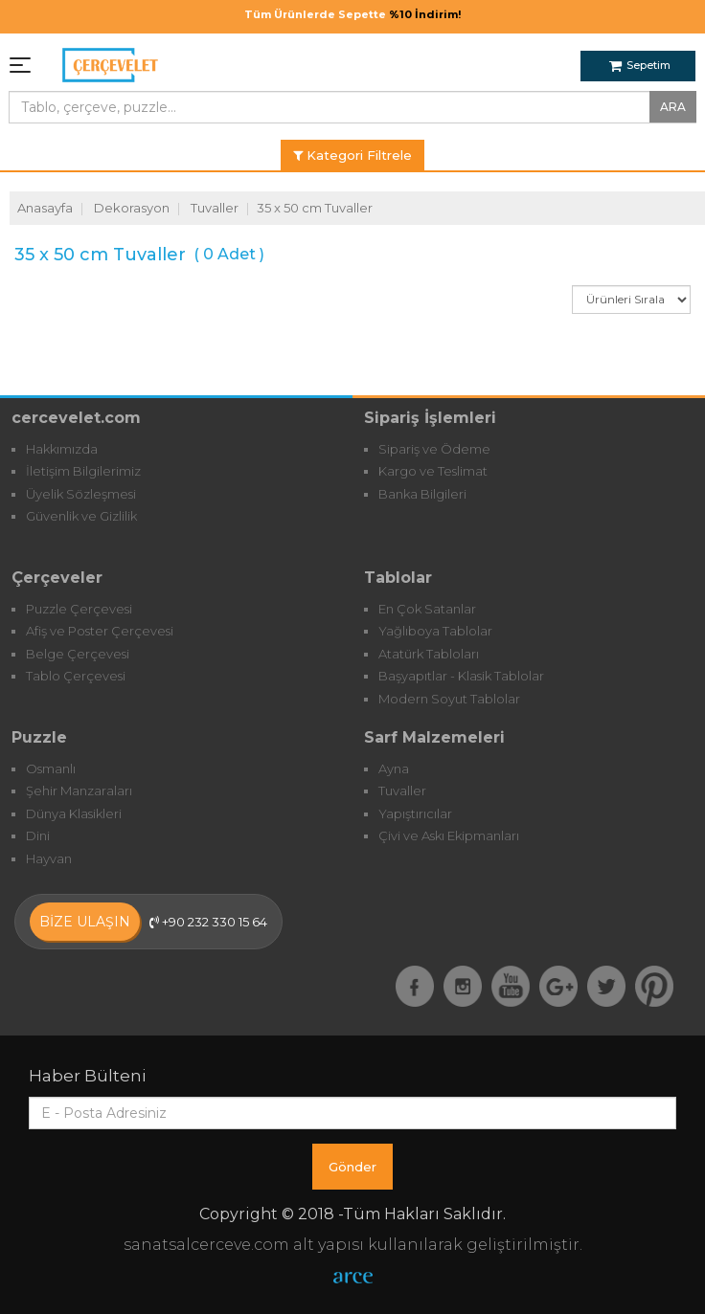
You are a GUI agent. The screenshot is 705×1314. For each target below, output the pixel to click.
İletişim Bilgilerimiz (83, 471)
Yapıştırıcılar (415, 813)
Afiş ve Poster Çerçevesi (99, 630)
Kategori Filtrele (352, 155)
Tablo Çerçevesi (75, 675)
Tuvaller (215, 207)
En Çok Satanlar (427, 608)
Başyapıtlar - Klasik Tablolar (461, 675)
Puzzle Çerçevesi (79, 608)
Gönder (352, 1166)
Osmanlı (51, 768)
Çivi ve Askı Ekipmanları (448, 835)
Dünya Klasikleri (74, 813)
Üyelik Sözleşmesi (81, 493)
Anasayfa (45, 207)
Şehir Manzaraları (79, 790)
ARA (673, 107)
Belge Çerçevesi (77, 653)
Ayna (393, 768)
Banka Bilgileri (422, 493)
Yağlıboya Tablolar (435, 630)
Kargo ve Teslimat (433, 471)
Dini (38, 835)
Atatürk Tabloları (428, 653)
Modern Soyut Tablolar (449, 698)
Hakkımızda (62, 449)
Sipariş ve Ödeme (434, 449)
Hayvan (49, 858)
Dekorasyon (132, 207)
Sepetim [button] (640, 65)
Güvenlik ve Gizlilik (81, 515)
